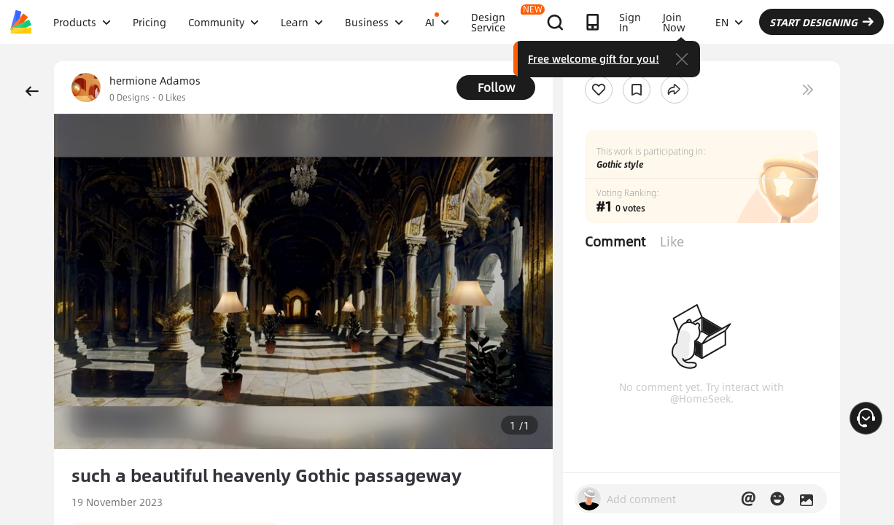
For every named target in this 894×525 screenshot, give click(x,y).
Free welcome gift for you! (677, 58)
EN (805, 22)
